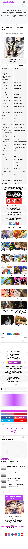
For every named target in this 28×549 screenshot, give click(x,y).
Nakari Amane (13, 350)
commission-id (20, 411)
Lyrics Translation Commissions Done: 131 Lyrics (14, 430)
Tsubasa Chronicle (18, 330)
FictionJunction (9, 330)
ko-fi (8, 414)
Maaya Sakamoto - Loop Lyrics (20, 298)
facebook (8, 417)
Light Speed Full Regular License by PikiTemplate (13, 526)
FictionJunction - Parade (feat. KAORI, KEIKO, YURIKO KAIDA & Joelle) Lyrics (20, 312)
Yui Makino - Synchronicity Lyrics (21, 239)
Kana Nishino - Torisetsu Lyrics (13, 478)
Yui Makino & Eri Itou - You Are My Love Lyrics (20, 325)
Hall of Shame (19, 538)
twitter (8, 420)
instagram (21, 417)
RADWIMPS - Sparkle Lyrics (9, 461)
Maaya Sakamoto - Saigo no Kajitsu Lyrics (21, 251)
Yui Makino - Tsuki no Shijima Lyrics (7, 263)
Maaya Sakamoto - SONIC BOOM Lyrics (21, 286)
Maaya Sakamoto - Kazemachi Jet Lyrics (7, 239)
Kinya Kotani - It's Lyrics (20, 275)
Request (12, 538)
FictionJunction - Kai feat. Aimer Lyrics (7, 325)
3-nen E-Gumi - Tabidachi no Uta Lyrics (15, 484)
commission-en (7, 411)
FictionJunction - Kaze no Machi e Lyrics (21, 263)
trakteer (21, 414)
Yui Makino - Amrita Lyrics (7, 275)
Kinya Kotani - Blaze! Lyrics (7, 298)
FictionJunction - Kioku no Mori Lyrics (7, 311)
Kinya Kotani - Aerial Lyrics (7, 250)
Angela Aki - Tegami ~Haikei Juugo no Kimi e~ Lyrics (16, 467)
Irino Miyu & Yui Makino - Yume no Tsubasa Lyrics (7, 286)
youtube (21, 420)
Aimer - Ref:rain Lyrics (11, 472)
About (7, 538)
